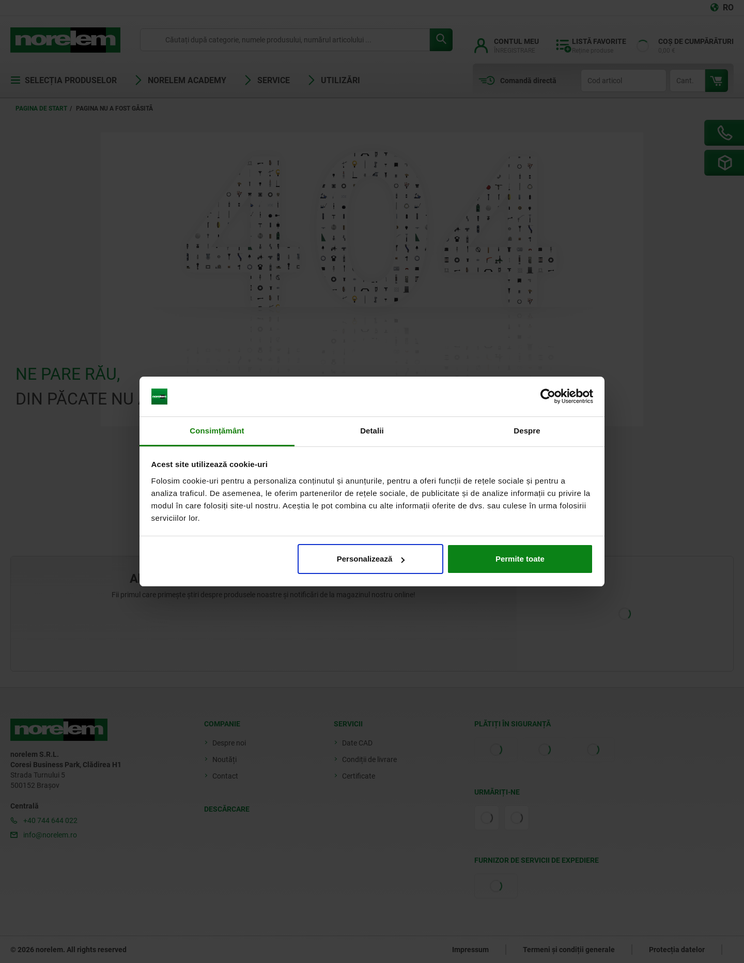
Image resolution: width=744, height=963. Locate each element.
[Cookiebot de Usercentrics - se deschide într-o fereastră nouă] (548, 397)
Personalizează (371, 558)
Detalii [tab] (372, 430)
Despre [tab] (527, 430)
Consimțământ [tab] (217, 430)
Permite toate (520, 558)
